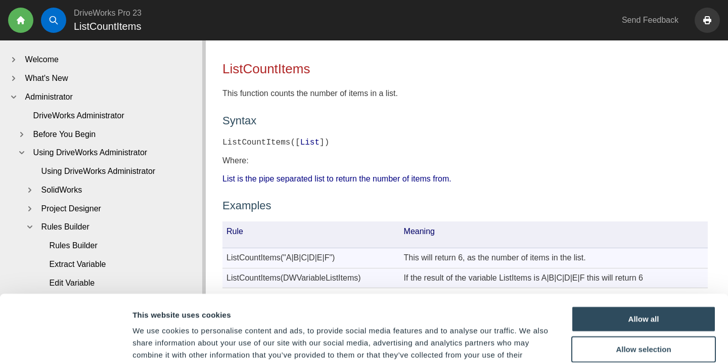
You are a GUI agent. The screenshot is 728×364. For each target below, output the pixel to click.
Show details (530, 344)
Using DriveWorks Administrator (98, 171)
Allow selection (643, 285)
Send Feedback (650, 20)
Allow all (643, 255)
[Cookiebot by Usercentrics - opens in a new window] (65, 344)
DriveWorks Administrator (78, 115)
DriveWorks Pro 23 (108, 13)
